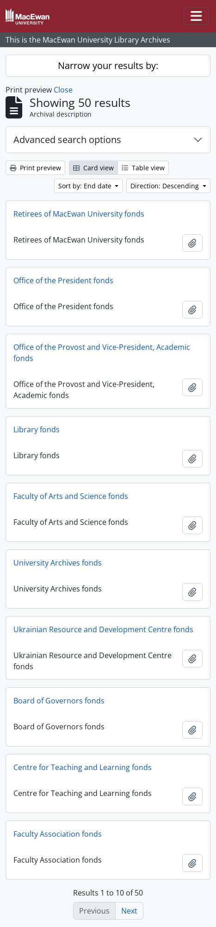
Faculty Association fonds (57, 834)
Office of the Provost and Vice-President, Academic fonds (101, 352)
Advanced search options (67, 139)
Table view (143, 167)
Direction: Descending (165, 185)
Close (63, 90)
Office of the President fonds (63, 280)
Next (129, 911)
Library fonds (36, 429)
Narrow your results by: (108, 65)
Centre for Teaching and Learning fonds (82, 767)
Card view (93, 167)
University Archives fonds (57, 563)
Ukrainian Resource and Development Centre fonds (103, 629)
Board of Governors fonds (59, 701)
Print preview (35, 167)
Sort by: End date (85, 185)
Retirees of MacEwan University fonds (78, 214)
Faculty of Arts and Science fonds (70, 496)
